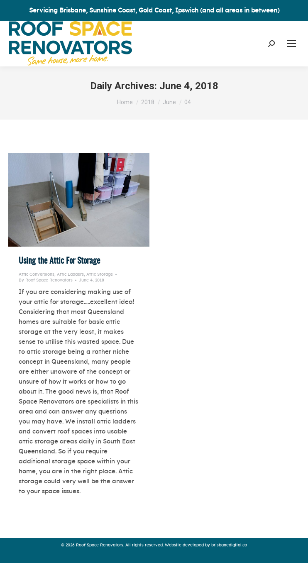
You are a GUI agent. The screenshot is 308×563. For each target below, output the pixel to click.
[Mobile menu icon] (291, 43)
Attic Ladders (70, 274)
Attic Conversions (36, 274)
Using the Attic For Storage (59, 261)
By (46, 280)
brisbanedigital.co (229, 545)
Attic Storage (99, 274)
